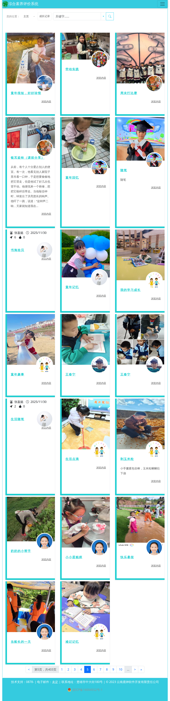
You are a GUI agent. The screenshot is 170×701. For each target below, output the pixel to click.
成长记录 (44, 16)
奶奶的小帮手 (21, 551)
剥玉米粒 (127, 459)
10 (120, 669)
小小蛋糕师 (73, 557)
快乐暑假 (127, 557)
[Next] (135, 669)
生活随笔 (17, 419)
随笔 (123, 170)
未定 (55, 682)
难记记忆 (72, 642)
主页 (26, 16)
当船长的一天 (21, 642)
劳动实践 (72, 69)
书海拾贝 (17, 250)
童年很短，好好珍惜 (26, 93)
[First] (29, 669)
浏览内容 (46, 101)
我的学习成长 (130, 290)
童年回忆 (72, 177)
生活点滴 (72, 459)
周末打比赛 (128, 93)
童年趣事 (17, 374)
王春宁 (70, 374)
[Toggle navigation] (162, 4)
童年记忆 (72, 287)
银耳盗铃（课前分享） (28, 157)
